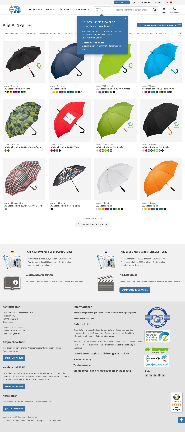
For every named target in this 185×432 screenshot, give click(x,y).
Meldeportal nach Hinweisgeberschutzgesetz (102, 370)
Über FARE (65, 9)
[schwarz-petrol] (19, 92)
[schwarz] (78, 92)
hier (72, 281)
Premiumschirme (164, 33)
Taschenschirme (47, 33)
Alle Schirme (28, 33)
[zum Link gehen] (106, 292)
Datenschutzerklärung (105, 336)
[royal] (103, 92)
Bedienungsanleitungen (83, 318)
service (50, 9)
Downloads (121, 2)
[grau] (76, 92)
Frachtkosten (7, 417)
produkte (34, 9)
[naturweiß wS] (97, 92)
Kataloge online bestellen (38, 265)
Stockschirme (65, 33)
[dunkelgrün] (162, 92)
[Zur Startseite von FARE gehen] (15, 13)
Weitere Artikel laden (92, 224)
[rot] (60, 92)
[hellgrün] (73, 92)
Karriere (81, 9)
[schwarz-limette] (24, 92)
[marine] (70, 92)
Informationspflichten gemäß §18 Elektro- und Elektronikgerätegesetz (104, 313)
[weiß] (51, 92)
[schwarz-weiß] (5, 92)
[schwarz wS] (114, 92)
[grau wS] (111, 92)
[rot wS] (100, 92)
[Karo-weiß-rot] (5, 209)
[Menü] (180, 393)
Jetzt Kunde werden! (142, 2)
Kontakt (158, 2)
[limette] (160, 92)
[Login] (164, 10)
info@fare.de (14, 334)
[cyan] (151, 92)
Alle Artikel (11, 33)
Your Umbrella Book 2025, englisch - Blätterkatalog (143, 262)
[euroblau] (68, 92)
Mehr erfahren (14, 357)
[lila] (149, 92)
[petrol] (65, 92)
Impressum (22, 417)
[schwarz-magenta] (16, 92)
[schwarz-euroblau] (22, 92)
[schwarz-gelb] (8, 92)
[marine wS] (105, 92)
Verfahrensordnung (82, 365)
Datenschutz (32, 417)
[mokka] (165, 92)
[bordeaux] (62, 92)
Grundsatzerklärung (82, 359)
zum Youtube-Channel (135, 290)
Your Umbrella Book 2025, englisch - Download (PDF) (143, 259)
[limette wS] (108, 92)
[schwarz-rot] (14, 92)
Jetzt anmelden (14, 408)
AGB (15, 417)
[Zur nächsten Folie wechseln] (180, 34)
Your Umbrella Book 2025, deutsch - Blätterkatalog (49, 262)
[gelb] (54, 92)
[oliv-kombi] (8, 150)
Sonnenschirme (144, 33)
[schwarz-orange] (11, 92)
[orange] (57, 92)
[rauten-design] (81, 92)
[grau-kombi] (5, 150)
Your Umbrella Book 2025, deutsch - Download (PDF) (50, 259)
